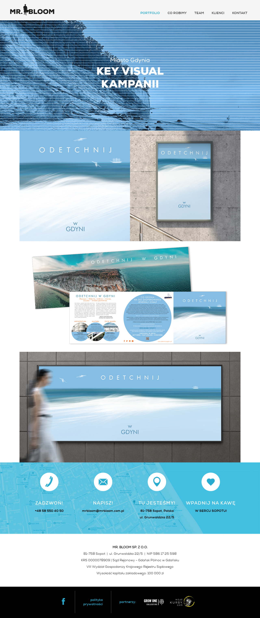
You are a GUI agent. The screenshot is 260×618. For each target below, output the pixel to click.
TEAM (199, 13)
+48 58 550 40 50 (49, 511)
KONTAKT (239, 13)
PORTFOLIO (150, 13)
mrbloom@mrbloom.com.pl (103, 511)
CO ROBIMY (177, 13)
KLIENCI (218, 13)
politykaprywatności (93, 602)
